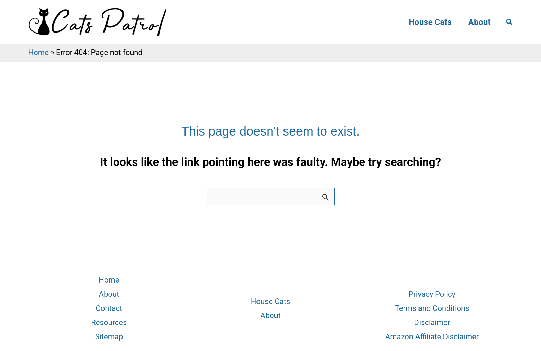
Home (38, 52)
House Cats (430, 22)
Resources (109, 322)
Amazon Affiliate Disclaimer (432, 336)
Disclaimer (432, 322)
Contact (109, 308)
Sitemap (109, 336)
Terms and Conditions (432, 308)
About (479, 22)
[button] (509, 22)
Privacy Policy (431, 294)
